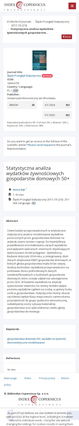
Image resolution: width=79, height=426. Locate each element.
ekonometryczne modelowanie (26, 342)
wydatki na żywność (54, 339)
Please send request (40, 145)
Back (67, 36)
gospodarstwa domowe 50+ (24, 339)
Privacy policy (47, 378)
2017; (19, 25)
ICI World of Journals (19, 21)
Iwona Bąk (19, 189)
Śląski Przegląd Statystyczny (52, 21)
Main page (10, 378)
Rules (27, 378)
